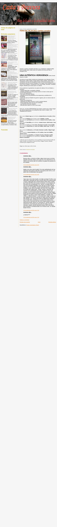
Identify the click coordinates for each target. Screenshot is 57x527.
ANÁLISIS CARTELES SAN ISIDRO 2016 (12, 83)
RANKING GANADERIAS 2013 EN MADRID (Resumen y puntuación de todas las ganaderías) (13, 45)
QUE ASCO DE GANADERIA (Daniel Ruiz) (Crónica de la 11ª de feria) (13, 73)
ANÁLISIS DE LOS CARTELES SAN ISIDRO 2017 (12, 118)
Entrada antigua (52, 222)
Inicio (39, 222)
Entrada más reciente (25, 222)
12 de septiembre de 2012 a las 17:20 (31, 210)
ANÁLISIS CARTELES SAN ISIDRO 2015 (12, 54)
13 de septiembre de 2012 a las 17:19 (31, 217)
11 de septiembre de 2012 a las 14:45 (31, 174)
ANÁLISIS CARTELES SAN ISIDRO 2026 (12, 109)
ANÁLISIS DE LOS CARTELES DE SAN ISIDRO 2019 (12, 92)
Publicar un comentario (24, 219)
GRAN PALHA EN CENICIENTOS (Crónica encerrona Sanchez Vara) (12, 37)
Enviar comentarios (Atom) (32, 225)
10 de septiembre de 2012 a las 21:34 (31, 164)
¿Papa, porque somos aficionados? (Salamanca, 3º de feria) (13, 63)
